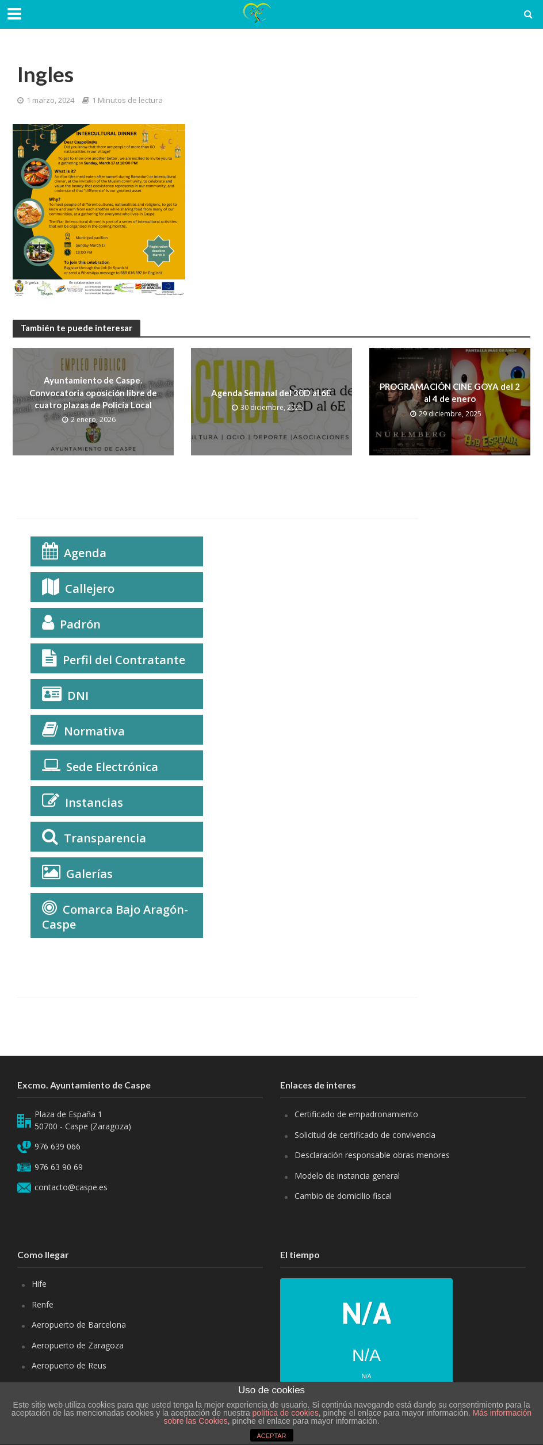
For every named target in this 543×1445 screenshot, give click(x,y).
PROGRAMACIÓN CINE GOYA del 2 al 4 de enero (450, 392)
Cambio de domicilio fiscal (343, 1195)
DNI (78, 695)
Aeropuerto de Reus (69, 1365)
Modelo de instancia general (347, 1175)
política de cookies (286, 1412)
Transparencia (105, 838)
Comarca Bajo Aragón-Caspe (115, 917)
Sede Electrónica (112, 767)
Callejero (89, 588)
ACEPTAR (271, 1435)
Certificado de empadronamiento (356, 1114)
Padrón (80, 624)
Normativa (94, 731)
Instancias (94, 802)
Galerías (89, 873)
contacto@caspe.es (71, 1187)
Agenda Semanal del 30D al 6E (271, 393)
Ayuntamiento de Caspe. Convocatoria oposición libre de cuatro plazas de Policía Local (93, 392)
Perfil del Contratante (124, 660)
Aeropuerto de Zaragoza (78, 1345)
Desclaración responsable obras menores (372, 1154)
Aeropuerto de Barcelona (79, 1324)
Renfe (42, 1304)
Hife (39, 1283)
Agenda (85, 553)
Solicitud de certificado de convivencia (365, 1134)
